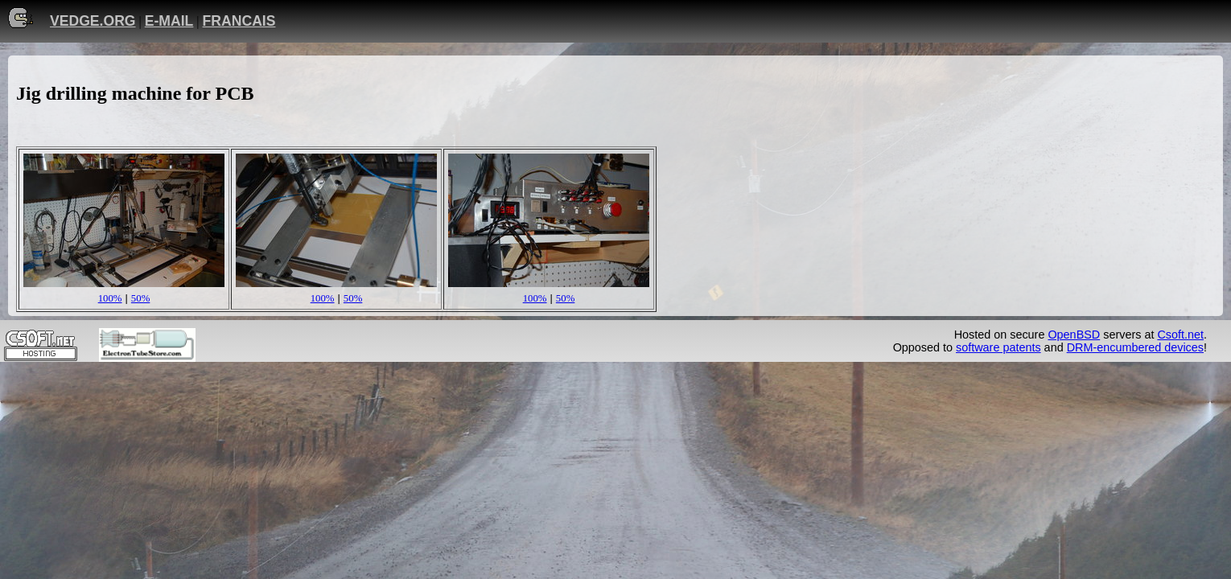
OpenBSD (1074, 334)
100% (110, 298)
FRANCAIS (239, 21)
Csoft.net (1180, 334)
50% (140, 298)
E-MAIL (169, 21)
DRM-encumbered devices (1135, 347)
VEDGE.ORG (93, 21)
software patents (998, 347)
